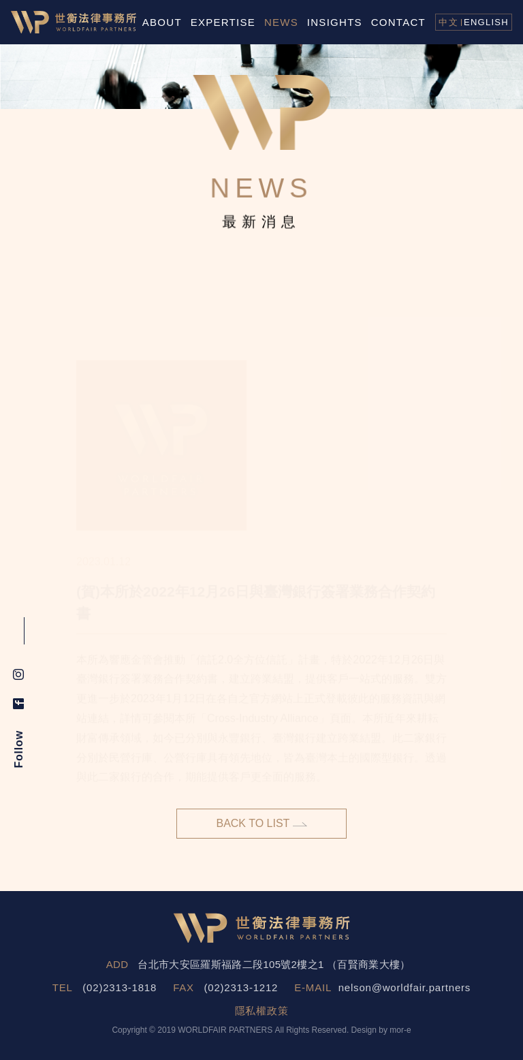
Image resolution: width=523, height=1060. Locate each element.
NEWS (281, 22)
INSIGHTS (334, 22)
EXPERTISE (223, 22)
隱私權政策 (262, 1010)
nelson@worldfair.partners (404, 987)
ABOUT (162, 22)
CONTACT (398, 22)
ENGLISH (486, 22)
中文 (448, 22)
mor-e (400, 1030)
